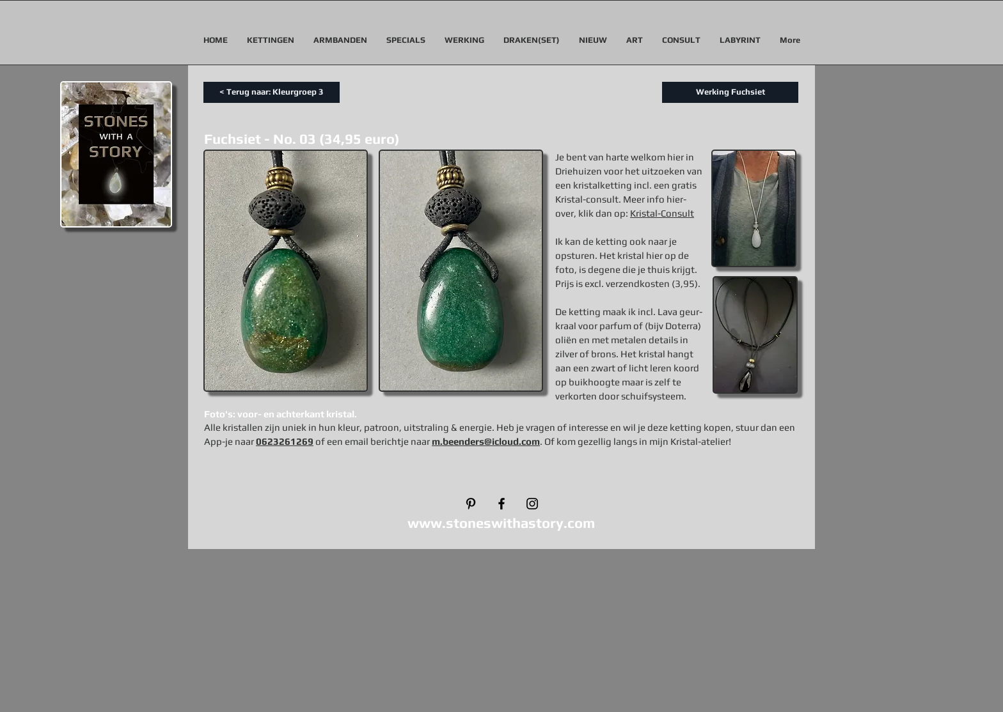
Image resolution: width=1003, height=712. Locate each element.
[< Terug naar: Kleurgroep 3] (271, 92)
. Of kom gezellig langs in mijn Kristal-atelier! (635, 441)
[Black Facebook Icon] (501, 503)
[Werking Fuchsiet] (730, 92)
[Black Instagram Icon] (532, 503)
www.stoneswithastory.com (501, 523)
